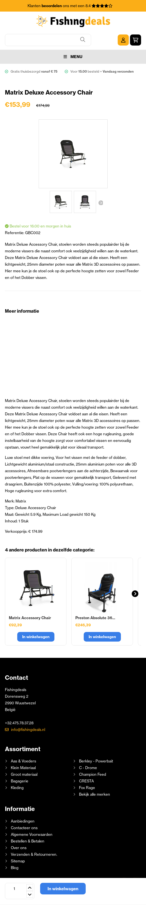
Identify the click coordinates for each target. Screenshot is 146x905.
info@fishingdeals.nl (28, 729)
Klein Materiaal (23, 767)
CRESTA (86, 781)
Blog (14, 867)
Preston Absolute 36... (95, 617)
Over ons (19, 847)
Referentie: (15, 232)
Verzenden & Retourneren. (34, 854)
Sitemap (18, 861)
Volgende (100, 202)
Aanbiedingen (22, 821)
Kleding (17, 787)
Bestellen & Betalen (27, 841)
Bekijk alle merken (94, 794)
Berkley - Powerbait (96, 761)
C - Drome (88, 767)
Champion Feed (92, 774)
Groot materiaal (24, 774)
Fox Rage (87, 787)
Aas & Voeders (23, 761)
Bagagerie (19, 781)
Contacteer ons (24, 827)
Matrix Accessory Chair (30, 617)
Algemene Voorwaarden (31, 834)
